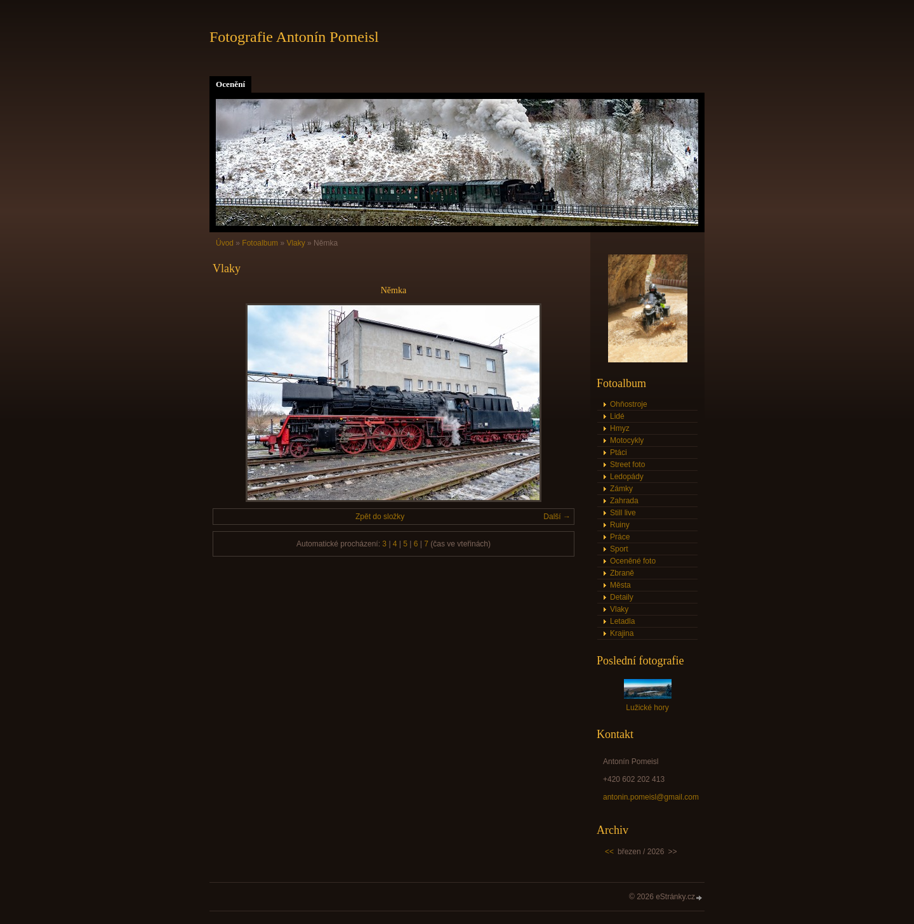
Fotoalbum (260, 243)
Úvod (225, 243)
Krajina (621, 633)
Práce (620, 536)
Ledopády (627, 476)
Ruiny (620, 524)
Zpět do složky (379, 516)
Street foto (627, 464)
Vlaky (295, 243)
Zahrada (624, 500)
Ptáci (618, 452)
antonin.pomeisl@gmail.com (651, 797)
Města (620, 585)
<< (609, 851)
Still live (623, 512)
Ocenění (230, 84)
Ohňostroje (628, 404)
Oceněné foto (633, 561)
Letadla (622, 621)
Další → (557, 516)
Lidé (617, 416)
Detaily (621, 597)
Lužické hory (647, 707)
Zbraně (622, 573)
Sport (619, 548)
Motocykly (627, 440)
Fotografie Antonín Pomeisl (294, 37)
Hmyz (620, 428)
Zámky (621, 488)
